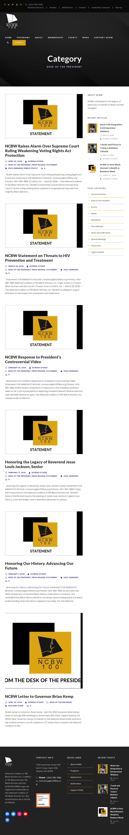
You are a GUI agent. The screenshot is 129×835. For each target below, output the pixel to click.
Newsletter (95, 216)
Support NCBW (105, 37)
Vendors (58, 8)
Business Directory (41, 8)
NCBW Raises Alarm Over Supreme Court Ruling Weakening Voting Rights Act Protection (43, 151)
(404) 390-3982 (34, 5)
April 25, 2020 (14, 695)
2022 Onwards (14, 168)
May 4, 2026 (108, 132)
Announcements (97, 191)
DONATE (19, 42)
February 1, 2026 (16, 567)
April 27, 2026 (109, 172)
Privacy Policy (11, 829)
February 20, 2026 (16, 364)
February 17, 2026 (16, 466)
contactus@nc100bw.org (49, 770)
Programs (23, 37)
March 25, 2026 (15, 263)
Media (93, 210)
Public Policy (29, 168)
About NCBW (76, 754)
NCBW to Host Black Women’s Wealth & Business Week (110, 164)
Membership (56, 37)
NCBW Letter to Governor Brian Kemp (40, 689)
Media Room (71, 8)
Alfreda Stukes (34, 161)
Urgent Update (97, 249)
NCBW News (76, 773)
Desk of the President (19, 165)
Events (74, 37)
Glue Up (119, 8)
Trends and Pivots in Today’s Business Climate (110, 144)
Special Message (98, 236)
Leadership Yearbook (101, 8)
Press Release (38, 165)
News (87, 37)
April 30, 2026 (14, 161)
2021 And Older (15, 699)
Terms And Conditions (29, 829)
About (39, 37)
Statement (51, 165)
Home (8, 37)
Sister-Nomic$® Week (100, 229)
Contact (85, 8)
